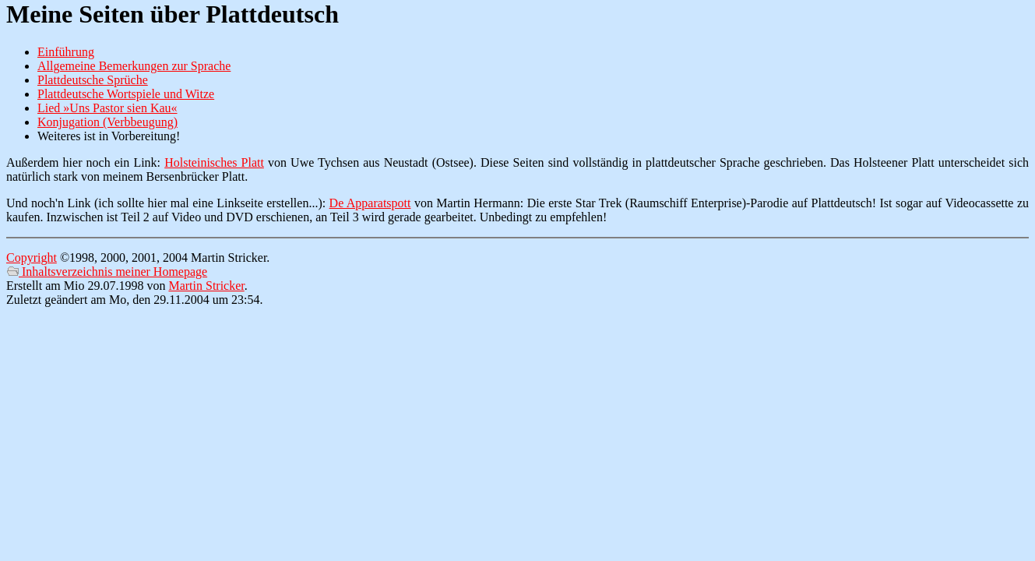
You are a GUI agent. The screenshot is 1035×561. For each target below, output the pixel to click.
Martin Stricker (206, 285)
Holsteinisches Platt (214, 162)
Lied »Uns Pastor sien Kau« (107, 108)
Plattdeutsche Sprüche (92, 79)
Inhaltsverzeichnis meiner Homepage (106, 271)
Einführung (65, 51)
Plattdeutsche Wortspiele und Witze (125, 94)
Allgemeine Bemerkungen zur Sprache (134, 65)
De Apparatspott (370, 203)
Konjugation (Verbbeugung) (107, 122)
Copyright (31, 257)
